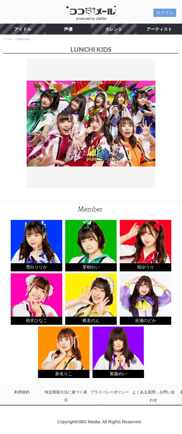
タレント (113, 29)
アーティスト (159, 29)
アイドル (22, 29)
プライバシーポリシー (109, 392)
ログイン (164, 12)
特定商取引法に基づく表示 (66, 396)
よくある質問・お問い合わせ (153, 396)
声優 (68, 29)
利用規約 (22, 392)
